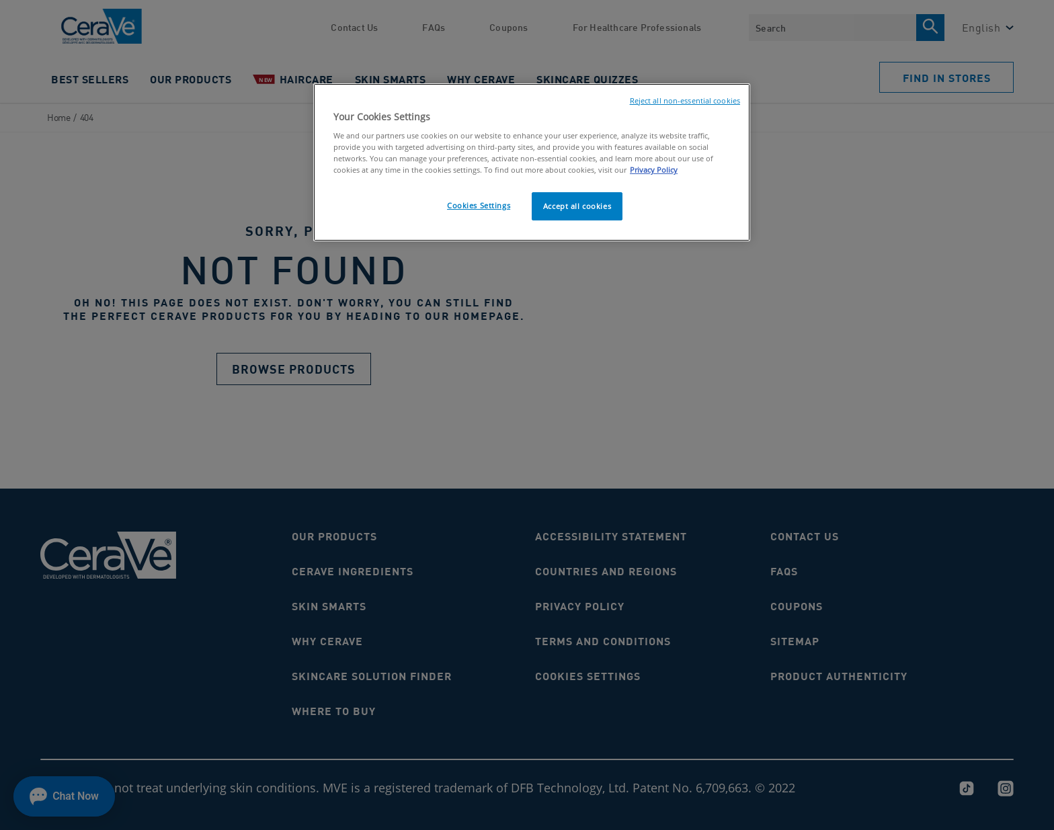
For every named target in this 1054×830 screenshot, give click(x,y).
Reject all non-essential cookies (685, 101)
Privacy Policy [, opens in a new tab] (654, 170)
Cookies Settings (478, 205)
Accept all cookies (577, 206)
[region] (531, 162)
